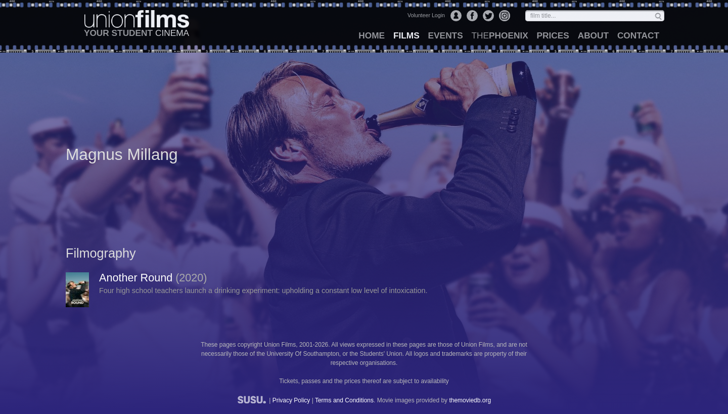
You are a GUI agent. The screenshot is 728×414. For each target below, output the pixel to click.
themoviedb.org (470, 400)
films (406, 35)
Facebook (472, 15)
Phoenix (499, 35)
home (371, 35)
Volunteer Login (426, 15)
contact (638, 35)
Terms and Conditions (344, 400)
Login (456, 15)
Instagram (504, 15)
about (593, 35)
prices (553, 35)
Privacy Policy (291, 400)
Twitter (488, 15)
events (445, 35)
